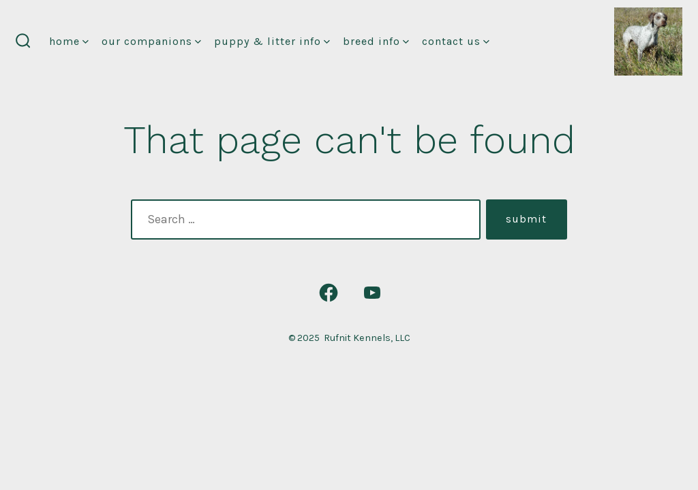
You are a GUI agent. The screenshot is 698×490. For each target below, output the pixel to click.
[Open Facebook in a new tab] (328, 292)
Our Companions (151, 41)
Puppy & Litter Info (272, 41)
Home (69, 41)
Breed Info (376, 41)
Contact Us (455, 41)
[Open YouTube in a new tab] (372, 292)
